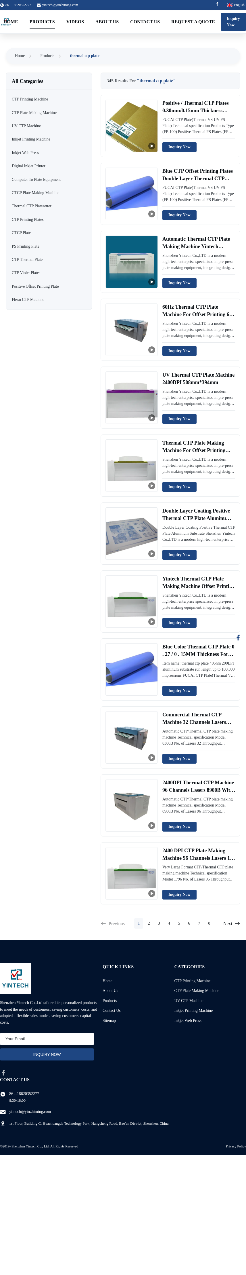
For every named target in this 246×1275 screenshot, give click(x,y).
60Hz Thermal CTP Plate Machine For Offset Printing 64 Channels (197, 314)
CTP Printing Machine (192, 981)
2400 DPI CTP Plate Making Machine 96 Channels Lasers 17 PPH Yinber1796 (197, 858)
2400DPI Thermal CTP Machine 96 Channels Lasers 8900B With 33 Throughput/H (198, 790)
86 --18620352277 (24, 1094)
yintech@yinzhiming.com (60, 5)
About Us (107, 21)
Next (231, 923)
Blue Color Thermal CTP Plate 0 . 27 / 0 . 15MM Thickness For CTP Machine (198, 654)
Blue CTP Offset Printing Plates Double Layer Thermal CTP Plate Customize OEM (197, 178)
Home (10, 21)
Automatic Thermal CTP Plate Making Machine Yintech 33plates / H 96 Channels (196, 246)
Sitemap (109, 1020)
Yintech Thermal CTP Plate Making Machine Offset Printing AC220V (198, 586)
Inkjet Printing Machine (193, 1010)
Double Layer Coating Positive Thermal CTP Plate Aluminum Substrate (196, 518)
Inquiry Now (233, 21)
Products (42, 21)
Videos (75, 21)
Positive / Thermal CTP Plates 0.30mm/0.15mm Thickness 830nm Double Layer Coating (195, 110)
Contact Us (145, 21)
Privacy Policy (236, 1146)
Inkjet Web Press (187, 1020)
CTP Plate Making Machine (196, 990)
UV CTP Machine (188, 1001)
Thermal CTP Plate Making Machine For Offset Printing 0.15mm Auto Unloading (193, 450)
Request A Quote (193, 21)
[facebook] (3, 1072)
